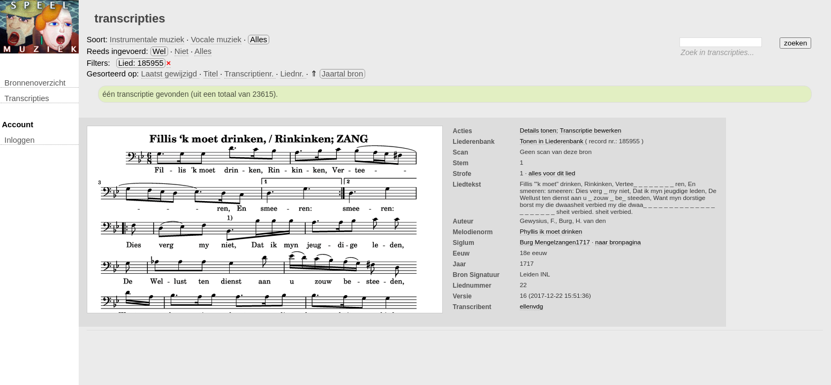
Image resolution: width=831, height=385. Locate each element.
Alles (202, 51)
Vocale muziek (216, 39)
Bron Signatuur (476, 275)
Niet (181, 51)
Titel (211, 74)
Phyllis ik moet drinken (551, 231)
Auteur (463, 221)
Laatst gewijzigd (170, 74)
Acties (462, 131)
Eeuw (461, 253)
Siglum (463, 243)
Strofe (462, 174)
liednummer (472, 285)
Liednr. (293, 74)
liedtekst (467, 184)
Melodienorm (473, 232)
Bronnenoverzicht (34, 83)
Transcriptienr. (250, 74)
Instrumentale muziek (147, 39)
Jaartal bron (342, 74)
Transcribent (472, 307)
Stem (461, 163)
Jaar (459, 264)
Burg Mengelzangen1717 (555, 241)
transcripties (26, 98)
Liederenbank (474, 141)
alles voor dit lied (551, 173)
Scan (461, 152)
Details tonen (538, 130)
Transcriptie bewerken (590, 130)
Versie (462, 296)
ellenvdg (531, 306)
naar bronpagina (617, 241)
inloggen (19, 140)
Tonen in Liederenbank (552, 140)
